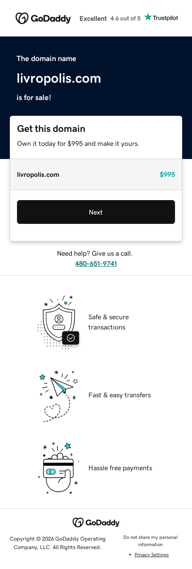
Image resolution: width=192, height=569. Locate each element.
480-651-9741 (96, 263)
